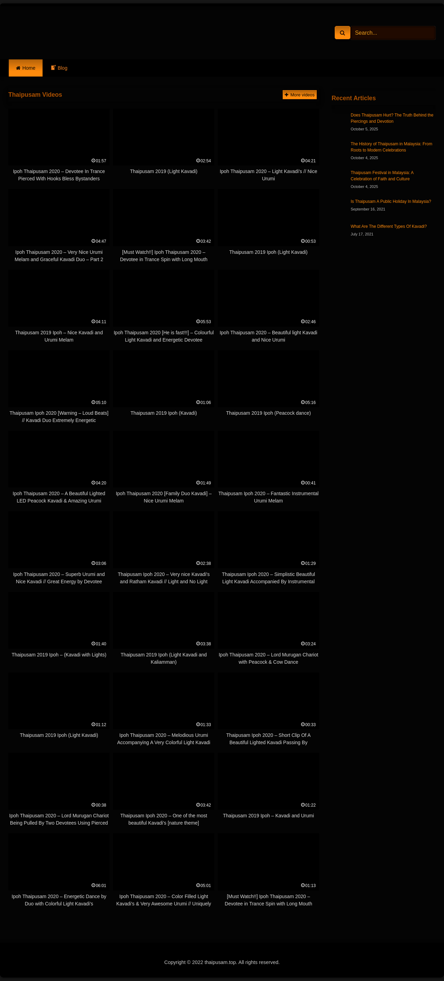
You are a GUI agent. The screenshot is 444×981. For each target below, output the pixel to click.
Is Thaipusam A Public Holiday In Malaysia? (391, 201)
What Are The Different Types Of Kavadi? (389, 226)
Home (29, 68)
